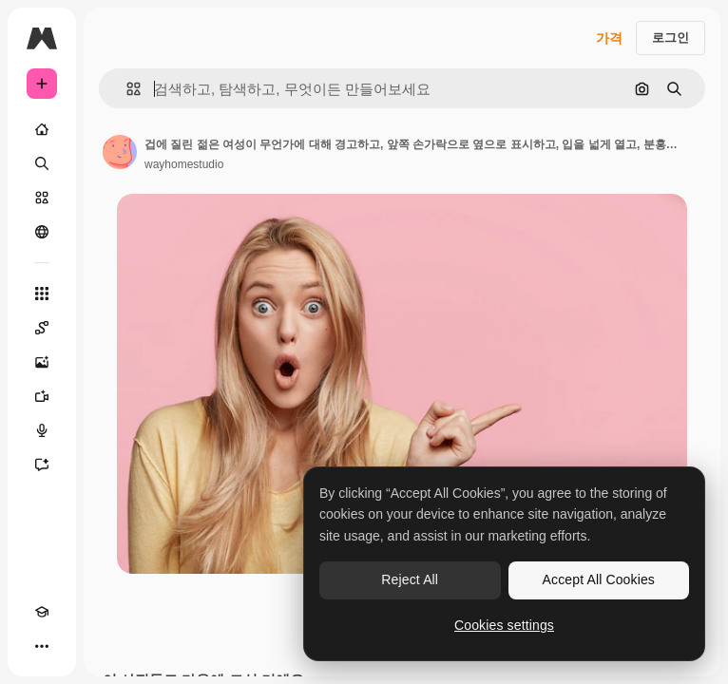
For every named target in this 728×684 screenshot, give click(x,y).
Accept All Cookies (599, 579)
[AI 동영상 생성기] (42, 396)
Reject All (409, 579)
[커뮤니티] (42, 232)
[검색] (42, 163)
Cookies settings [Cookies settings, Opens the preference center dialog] (504, 625)
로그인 (670, 37)
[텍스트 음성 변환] (42, 430)
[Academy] (42, 612)
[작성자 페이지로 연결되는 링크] (120, 152)
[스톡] (42, 197)
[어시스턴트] (42, 464)
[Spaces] (42, 328)
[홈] (42, 129)
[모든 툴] (42, 293)
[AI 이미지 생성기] (42, 362)
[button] (126, 89)
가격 (609, 38)
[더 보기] (42, 646)
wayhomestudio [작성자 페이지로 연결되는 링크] (183, 164)
